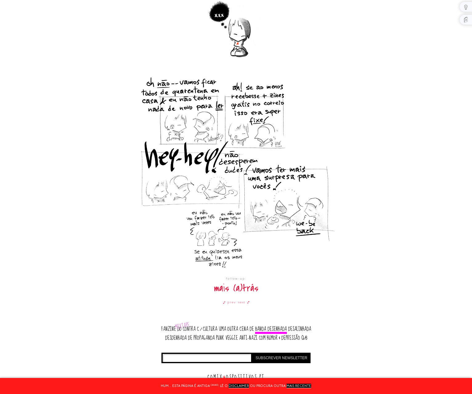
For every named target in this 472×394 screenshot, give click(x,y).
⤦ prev (229, 302)
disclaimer (239, 386)
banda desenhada (271, 329)
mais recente (299, 386)
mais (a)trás (236, 288)
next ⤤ (244, 302)
